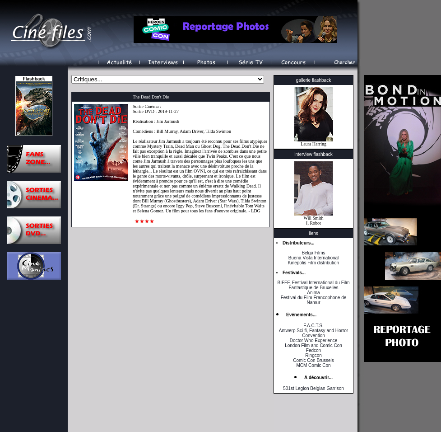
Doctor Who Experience (314, 340)
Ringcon (313, 355)
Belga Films (313, 252)
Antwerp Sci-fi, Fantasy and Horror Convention (313, 333)
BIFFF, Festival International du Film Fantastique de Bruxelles (313, 285)
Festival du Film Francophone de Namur (314, 300)
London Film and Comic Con (313, 345)
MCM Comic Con (313, 365)
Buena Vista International (313, 257)
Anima (313, 292)
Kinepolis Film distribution (313, 262)
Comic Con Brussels (313, 360)
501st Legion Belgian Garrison (313, 388)
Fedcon (313, 350)
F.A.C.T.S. (313, 325)
